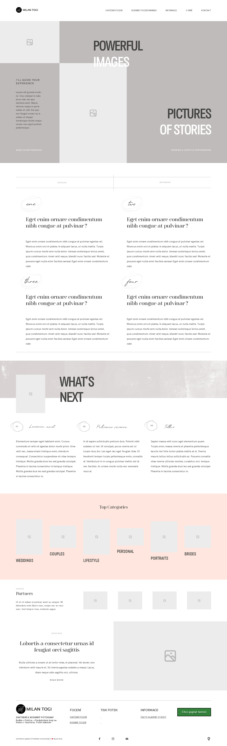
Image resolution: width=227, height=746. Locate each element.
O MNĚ (189, 10)
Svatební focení (114, 10)
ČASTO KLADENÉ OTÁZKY (153, 717)
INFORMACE (171, 10)
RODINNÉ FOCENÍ (78, 722)
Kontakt (206, 10)
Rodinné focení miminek (144, 10)
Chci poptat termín (194, 712)
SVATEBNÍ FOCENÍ (78, 717)
